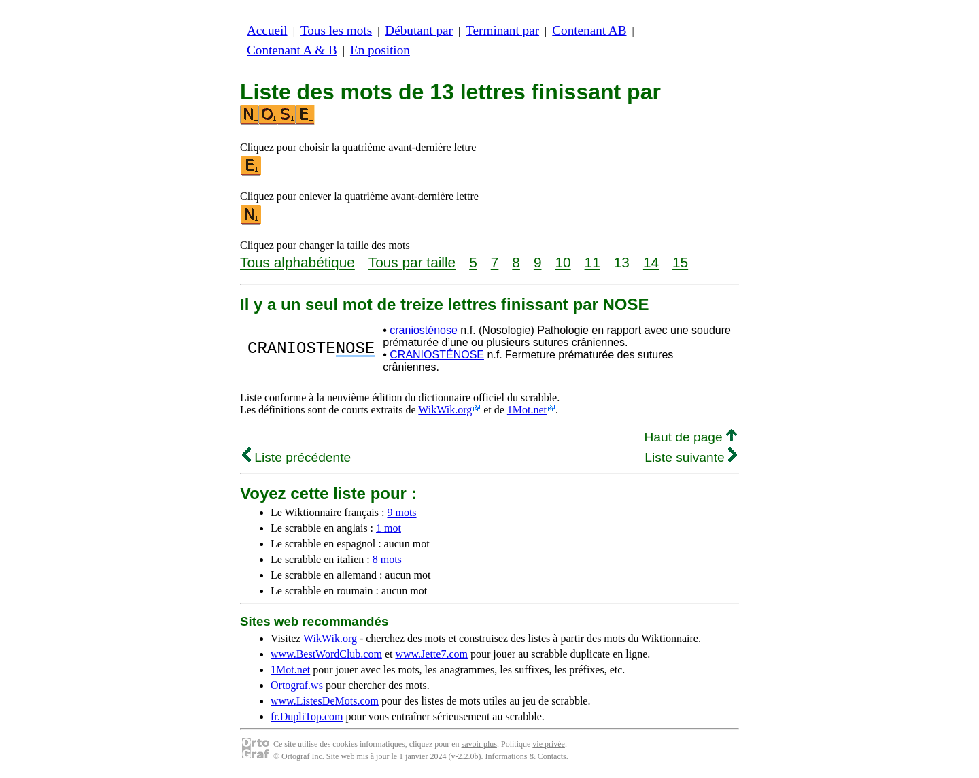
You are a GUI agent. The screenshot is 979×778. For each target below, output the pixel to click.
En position (380, 50)
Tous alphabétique (297, 262)
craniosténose (424, 330)
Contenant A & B (292, 50)
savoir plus (479, 744)
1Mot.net (527, 410)
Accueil (267, 30)
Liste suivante (691, 457)
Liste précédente (296, 457)
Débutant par (419, 30)
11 (592, 262)
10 (562, 262)
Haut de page (690, 437)
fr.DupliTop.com (307, 716)
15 (680, 262)
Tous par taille (412, 262)
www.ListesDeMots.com (325, 701)
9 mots (401, 512)
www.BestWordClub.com (326, 654)
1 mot (388, 528)
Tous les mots (336, 30)
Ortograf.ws (297, 685)
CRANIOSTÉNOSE (437, 354)
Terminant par (502, 30)
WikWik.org (445, 410)
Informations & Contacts (525, 756)
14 (651, 262)
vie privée (548, 744)
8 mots (387, 559)
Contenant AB (589, 30)
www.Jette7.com (431, 654)
